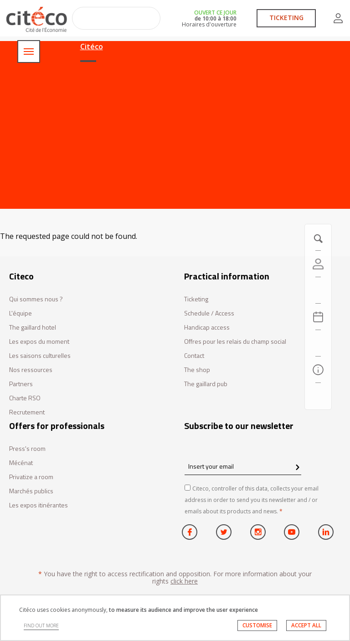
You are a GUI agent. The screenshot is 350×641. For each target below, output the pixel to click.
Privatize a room (31, 477)
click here (184, 581)
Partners (21, 384)
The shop (197, 370)
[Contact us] (318, 396)
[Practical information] (318, 370)
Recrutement (27, 412)
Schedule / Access (209, 313)
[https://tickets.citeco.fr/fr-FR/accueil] (318, 290)
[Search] (318, 343)
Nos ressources (30, 370)
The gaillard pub (205, 384)
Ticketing (196, 299)
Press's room (27, 449)
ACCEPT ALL (306, 625)
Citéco (91, 46)
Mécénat (21, 463)
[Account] (318, 264)
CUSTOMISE (257, 625)
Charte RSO (25, 398)
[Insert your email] (243, 466)
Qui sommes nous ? (36, 299)
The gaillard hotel (32, 327)
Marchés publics (31, 491)
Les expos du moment (39, 341)
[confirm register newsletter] (297, 468)
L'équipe (20, 313)
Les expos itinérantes (38, 505)
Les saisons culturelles (40, 356)
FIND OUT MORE (41, 625)
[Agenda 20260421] (318, 317)
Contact (194, 356)
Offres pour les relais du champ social (235, 341)
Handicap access (207, 327)
